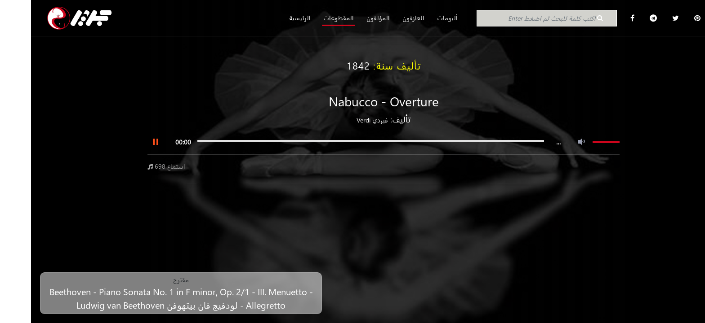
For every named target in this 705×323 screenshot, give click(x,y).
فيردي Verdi (341, 120)
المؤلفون (347, 17)
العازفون (382, 17)
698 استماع (135, 166)
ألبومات (416, 17)
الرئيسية (269, 17)
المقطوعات (307, 17)
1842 (327, 65)
